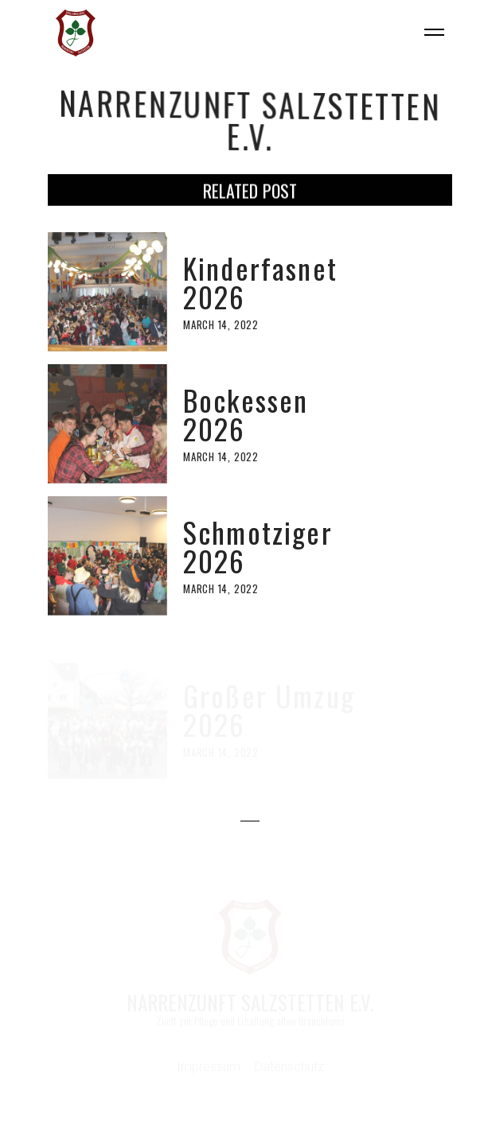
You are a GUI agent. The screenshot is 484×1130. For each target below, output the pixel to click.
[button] (427, 33)
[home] (72, 33)
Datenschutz (289, 1068)
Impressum (208, 1068)
